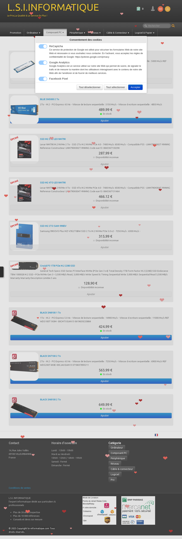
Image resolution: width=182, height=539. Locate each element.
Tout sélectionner (115, 87)
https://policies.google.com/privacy (92, 57)
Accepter (135, 87)
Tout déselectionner (89, 87)
